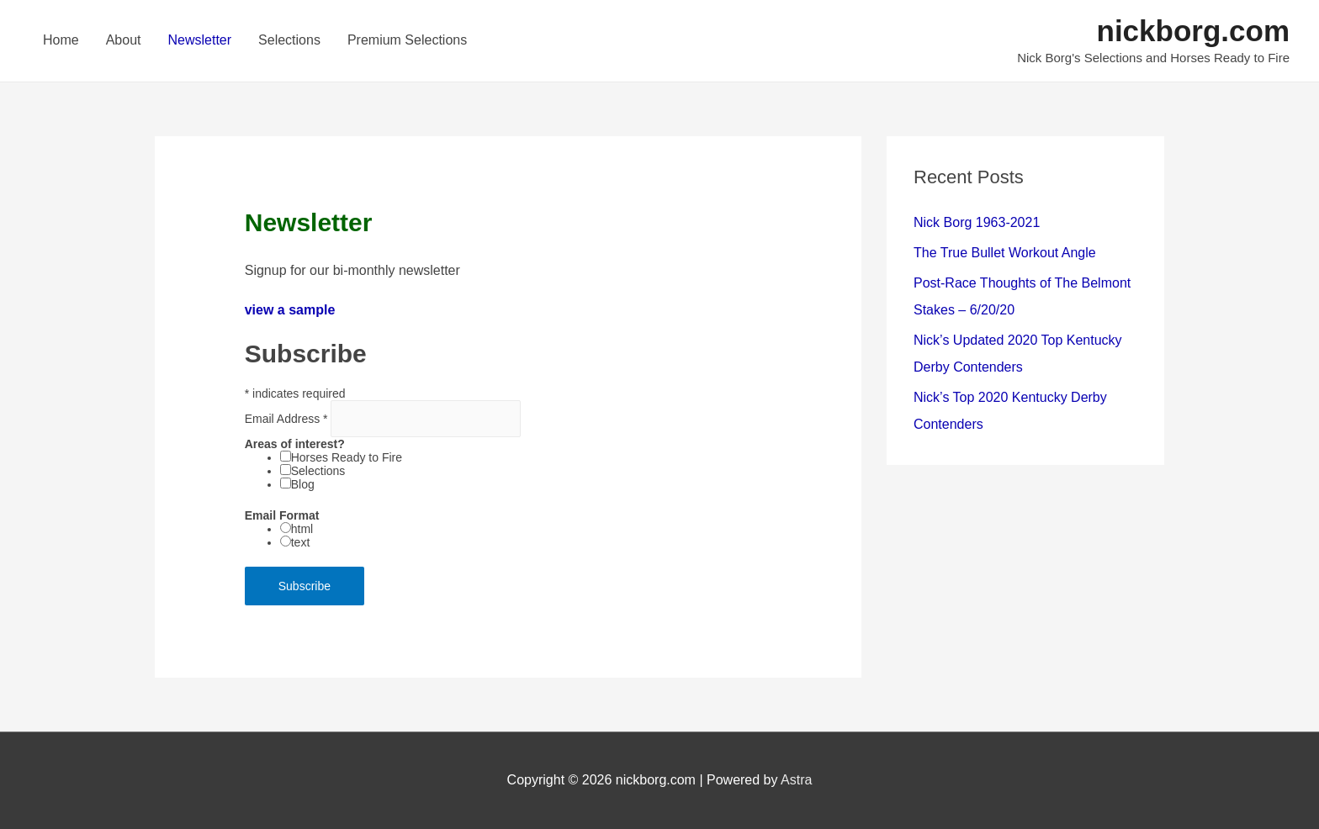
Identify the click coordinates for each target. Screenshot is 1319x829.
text (300, 542)
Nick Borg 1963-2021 (977, 222)
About (123, 40)
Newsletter (200, 40)
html (302, 529)
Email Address (288, 418)
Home (61, 40)
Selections (289, 40)
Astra (796, 780)
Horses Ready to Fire (346, 457)
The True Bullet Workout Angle (1005, 253)
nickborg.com (1193, 30)
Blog (303, 484)
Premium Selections (407, 40)
